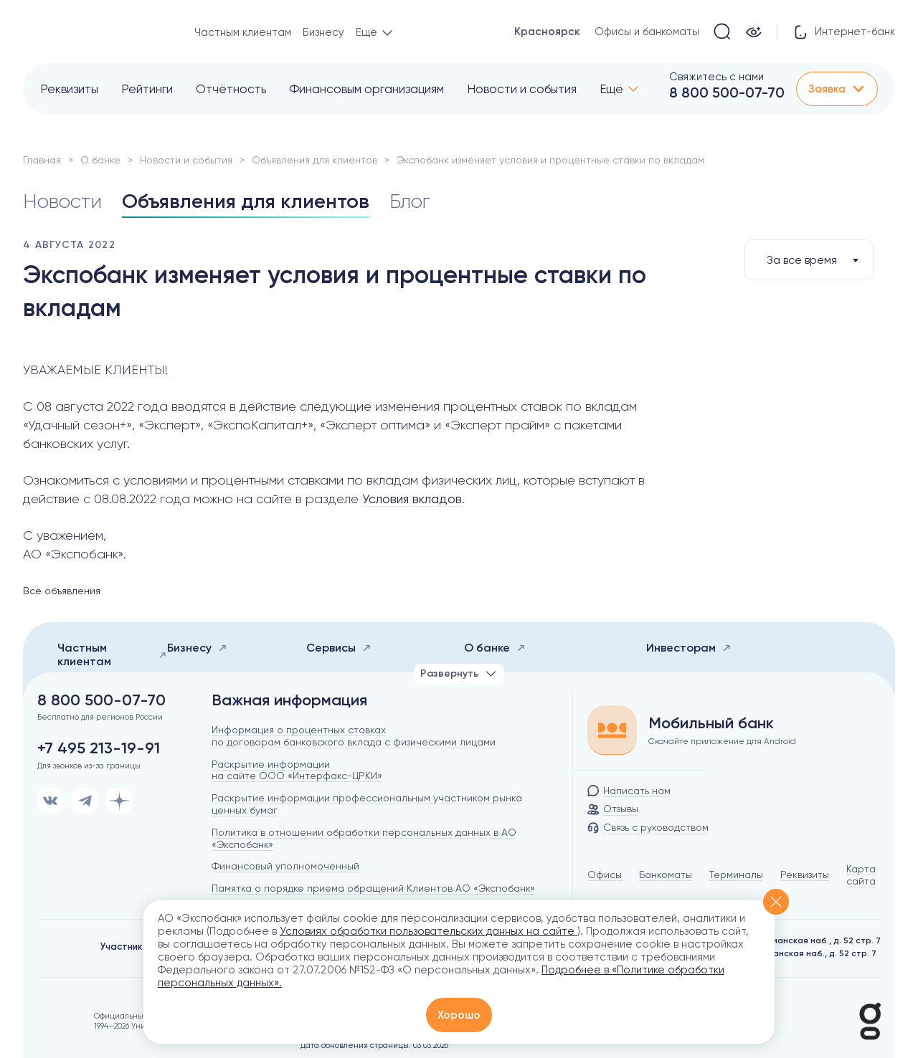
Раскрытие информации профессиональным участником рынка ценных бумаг (367, 804)
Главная (42, 160)
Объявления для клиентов (314, 160)
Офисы (604, 874)
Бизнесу (323, 32)
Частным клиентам (242, 32)
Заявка (837, 89)
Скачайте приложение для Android (722, 741)
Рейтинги (147, 89)
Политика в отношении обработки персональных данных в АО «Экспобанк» (364, 838)
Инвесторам (689, 647)
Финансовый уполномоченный (285, 866)
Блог (409, 201)
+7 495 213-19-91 (98, 748)
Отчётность (231, 89)
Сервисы (339, 647)
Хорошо (459, 1015)
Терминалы (736, 874)
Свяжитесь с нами (716, 76)
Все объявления (61, 590)
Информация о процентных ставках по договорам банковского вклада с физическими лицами (354, 736)
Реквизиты (69, 89)
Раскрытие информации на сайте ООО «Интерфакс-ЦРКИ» (297, 770)
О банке (100, 160)
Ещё (611, 89)
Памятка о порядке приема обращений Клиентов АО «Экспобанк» (373, 888)
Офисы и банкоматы (647, 31)
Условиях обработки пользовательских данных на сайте (428, 931)
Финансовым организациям (366, 89)
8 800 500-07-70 (727, 92)
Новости (62, 201)
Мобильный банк (711, 723)
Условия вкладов (412, 498)
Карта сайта (861, 875)
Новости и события (522, 89)
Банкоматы (665, 874)
